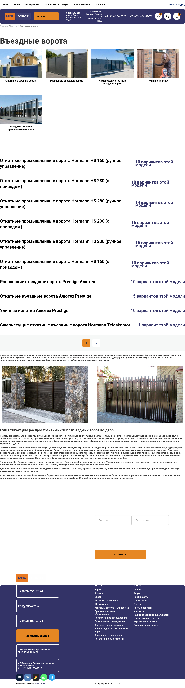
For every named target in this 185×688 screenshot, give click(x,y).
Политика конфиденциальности (151, 615)
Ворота (13, 26)
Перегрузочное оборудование (111, 617)
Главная (4, 4)
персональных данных (105, 544)
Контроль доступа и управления (112, 607)
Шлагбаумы (101, 604)
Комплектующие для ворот (110, 625)
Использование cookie (146, 625)
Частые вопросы (82, 4)
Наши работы (32, 4)
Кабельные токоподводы (108, 635)
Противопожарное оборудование (105, 613)
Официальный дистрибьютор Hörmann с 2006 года (73, 16)
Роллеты (99, 593)
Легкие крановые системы (109, 638)
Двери (98, 597)
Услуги (65, 4)
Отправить (120, 554)
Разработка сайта (25, 684)
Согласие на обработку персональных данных (146, 620)
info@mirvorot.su (29, 606)
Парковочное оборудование (110, 621)
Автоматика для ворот (107, 600)
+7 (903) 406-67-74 (30, 621)
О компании (50, 4)
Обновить (100, 529)
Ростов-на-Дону (177, 4)
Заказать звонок (37, 636)
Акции (17, 4)
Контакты (101, 4)
